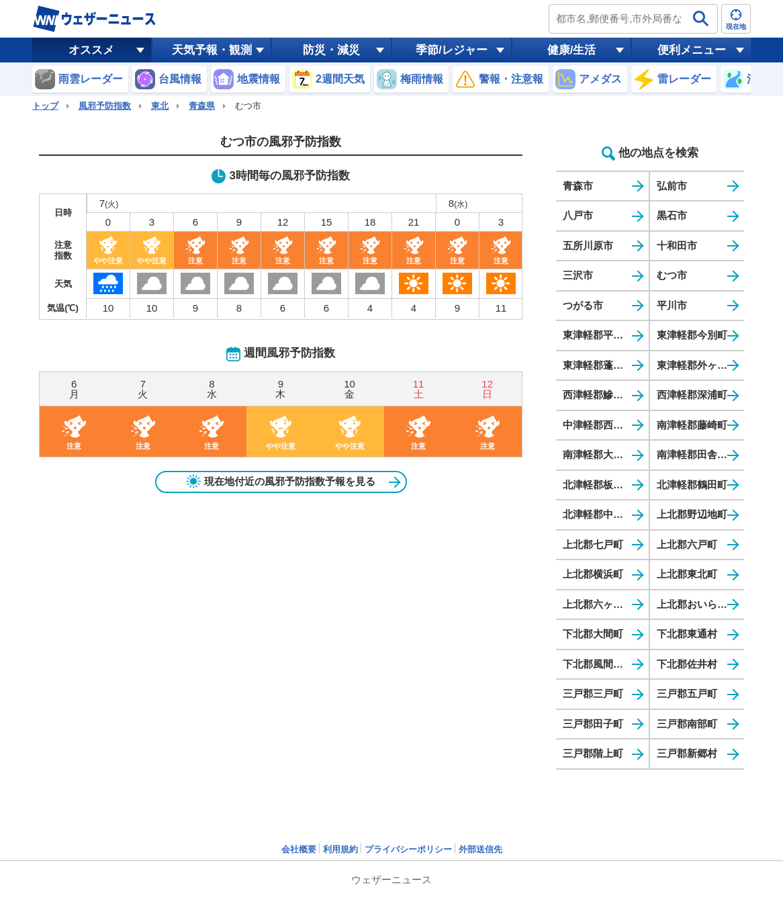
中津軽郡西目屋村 (603, 425)
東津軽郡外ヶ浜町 (697, 365)
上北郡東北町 (687, 574)
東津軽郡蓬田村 (598, 365)
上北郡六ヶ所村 (598, 604)
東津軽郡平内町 (598, 335)
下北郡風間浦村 (598, 664)
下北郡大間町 (593, 633)
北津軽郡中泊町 (598, 514)
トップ (45, 106)
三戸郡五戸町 (687, 693)
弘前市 (672, 185)
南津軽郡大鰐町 (598, 454)
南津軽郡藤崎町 (692, 425)
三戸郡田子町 (593, 723)
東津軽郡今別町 (692, 335)
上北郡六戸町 (687, 544)
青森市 (578, 185)
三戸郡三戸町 (593, 693)
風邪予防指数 (105, 106)
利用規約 (340, 849)
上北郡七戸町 (593, 544)
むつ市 (672, 275)
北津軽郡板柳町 (598, 484)
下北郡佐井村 (687, 664)
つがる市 (583, 305)
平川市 (672, 305)
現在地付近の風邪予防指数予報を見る (280, 481)
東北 (160, 106)
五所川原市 (588, 245)
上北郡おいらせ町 (697, 604)
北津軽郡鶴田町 (692, 484)
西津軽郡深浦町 (692, 394)
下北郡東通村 (687, 633)
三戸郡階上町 (593, 753)
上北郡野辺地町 (692, 514)
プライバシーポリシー (408, 849)
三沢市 (578, 275)
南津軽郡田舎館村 (697, 454)
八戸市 (578, 215)
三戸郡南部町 (687, 723)
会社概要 (298, 849)
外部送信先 (480, 849)
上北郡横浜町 (593, 574)
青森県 (202, 106)
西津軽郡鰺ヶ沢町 (603, 394)
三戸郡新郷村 (687, 753)
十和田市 (677, 245)
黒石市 (672, 215)
